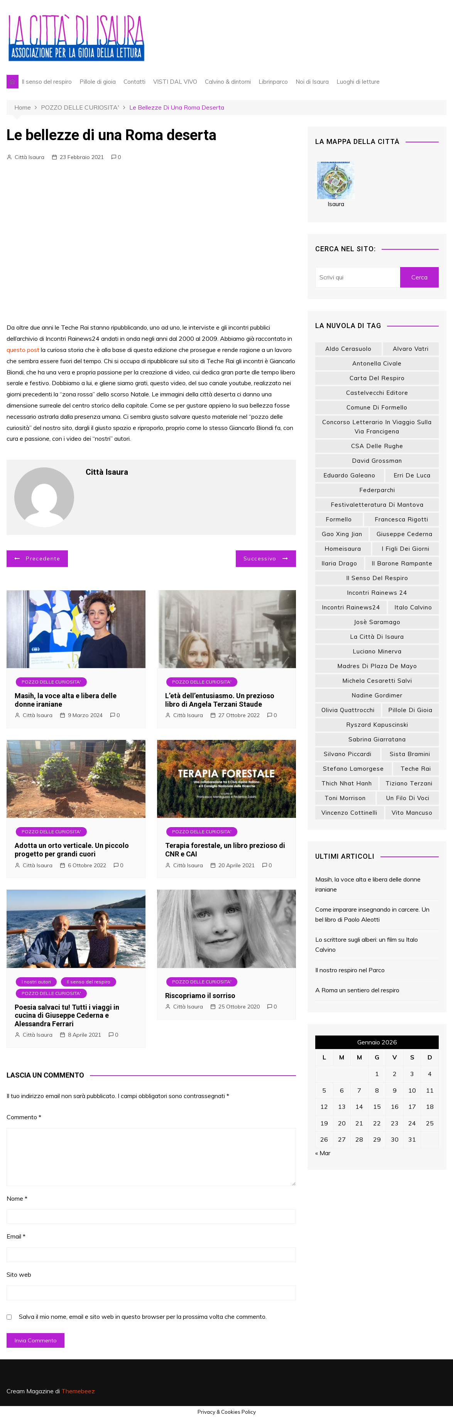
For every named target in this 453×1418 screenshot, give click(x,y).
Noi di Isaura (312, 81)
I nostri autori (36, 982)
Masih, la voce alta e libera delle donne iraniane (368, 884)
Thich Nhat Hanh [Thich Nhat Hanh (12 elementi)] (346, 783)
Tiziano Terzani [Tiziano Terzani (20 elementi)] (409, 783)
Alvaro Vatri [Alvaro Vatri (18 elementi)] (411, 348)
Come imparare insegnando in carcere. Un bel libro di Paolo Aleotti (372, 914)
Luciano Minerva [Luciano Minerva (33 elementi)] (377, 651)
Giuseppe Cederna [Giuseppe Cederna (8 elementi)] (405, 534)
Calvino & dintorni (228, 81)
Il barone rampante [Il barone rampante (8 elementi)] (402, 563)
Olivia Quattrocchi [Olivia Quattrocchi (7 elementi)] (348, 710)
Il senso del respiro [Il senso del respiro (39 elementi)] (377, 578)
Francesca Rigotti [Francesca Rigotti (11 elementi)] (401, 519)
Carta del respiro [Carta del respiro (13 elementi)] (377, 378)
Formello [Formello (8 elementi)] (339, 519)
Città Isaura (29, 157)
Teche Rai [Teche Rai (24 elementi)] (416, 768)
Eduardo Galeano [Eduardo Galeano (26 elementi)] (349, 475)
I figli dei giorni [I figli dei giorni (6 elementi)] (405, 548)
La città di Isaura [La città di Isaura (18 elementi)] (377, 636)
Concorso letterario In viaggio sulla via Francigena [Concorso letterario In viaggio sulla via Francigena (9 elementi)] (377, 426)
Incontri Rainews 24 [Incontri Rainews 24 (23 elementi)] (377, 592)
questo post (23, 350)
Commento (24, 1117)
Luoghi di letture (358, 81)
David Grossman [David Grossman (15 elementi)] (377, 460)
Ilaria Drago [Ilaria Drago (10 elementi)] (339, 563)
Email (16, 1236)
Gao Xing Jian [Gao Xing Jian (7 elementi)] (342, 534)
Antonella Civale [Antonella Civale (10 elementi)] (377, 363)
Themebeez (78, 1391)
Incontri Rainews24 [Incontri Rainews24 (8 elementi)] (351, 607)
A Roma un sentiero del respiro (357, 990)
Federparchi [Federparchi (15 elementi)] (377, 490)
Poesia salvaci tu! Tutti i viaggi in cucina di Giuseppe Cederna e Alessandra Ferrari (67, 1015)
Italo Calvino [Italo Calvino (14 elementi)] (413, 607)
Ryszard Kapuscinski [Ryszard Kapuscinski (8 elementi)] (377, 724)
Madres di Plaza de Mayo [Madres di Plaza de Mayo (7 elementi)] (377, 666)
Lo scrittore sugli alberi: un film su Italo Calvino (366, 944)
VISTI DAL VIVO (175, 81)
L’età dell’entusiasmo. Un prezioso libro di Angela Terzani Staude (219, 700)
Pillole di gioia (97, 81)
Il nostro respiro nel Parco (350, 970)
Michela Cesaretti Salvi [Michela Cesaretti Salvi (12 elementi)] (377, 680)
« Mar (322, 1153)
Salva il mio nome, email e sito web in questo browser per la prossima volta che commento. (143, 1316)
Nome (17, 1198)
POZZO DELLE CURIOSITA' (51, 682)
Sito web (19, 1274)
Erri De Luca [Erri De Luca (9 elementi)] (412, 475)
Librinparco (273, 81)
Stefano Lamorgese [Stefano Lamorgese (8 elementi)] (353, 768)
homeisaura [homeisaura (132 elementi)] (343, 548)
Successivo (260, 558)
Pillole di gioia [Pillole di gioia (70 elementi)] (410, 710)
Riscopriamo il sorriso (200, 996)
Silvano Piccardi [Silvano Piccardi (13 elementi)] (348, 754)
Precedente (43, 558)
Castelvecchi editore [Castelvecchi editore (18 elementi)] (377, 392)
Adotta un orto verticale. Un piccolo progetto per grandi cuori (72, 849)
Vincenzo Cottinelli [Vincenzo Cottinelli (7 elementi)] (349, 812)
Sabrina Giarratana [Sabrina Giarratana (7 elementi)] (377, 739)
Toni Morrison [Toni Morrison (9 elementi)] (345, 798)
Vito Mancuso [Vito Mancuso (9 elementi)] (412, 812)
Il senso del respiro (47, 81)
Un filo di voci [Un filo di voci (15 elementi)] (407, 798)
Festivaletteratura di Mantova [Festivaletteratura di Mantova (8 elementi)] (377, 504)
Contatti (134, 81)
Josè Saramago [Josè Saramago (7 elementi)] (377, 622)
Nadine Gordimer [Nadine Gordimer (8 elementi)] (377, 695)
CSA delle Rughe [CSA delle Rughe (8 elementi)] (377, 446)
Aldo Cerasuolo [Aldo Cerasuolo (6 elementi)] (348, 348)
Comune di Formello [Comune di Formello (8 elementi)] (377, 407)
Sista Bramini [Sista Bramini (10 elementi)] (410, 754)
